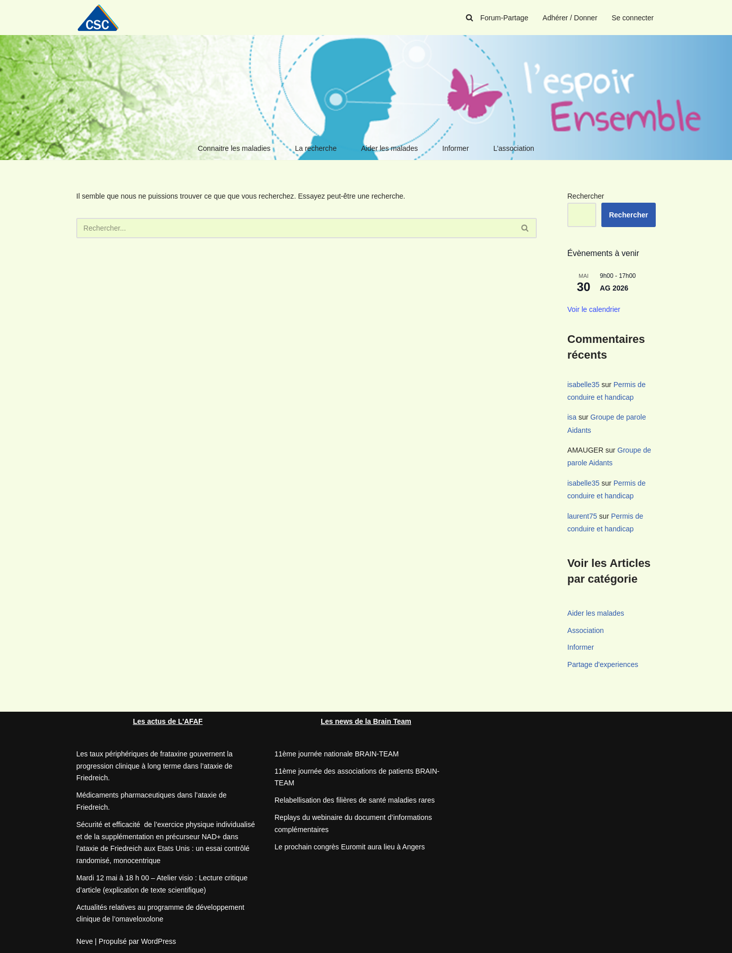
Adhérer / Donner (570, 18)
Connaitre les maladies (234, 148)
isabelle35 (583, 384)
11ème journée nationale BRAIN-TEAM (336, 753)
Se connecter (633, 18)
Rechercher (585, 196)
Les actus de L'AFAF (167, 720)
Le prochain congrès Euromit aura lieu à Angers (349, 846)
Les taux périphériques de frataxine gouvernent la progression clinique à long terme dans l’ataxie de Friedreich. (154, 765)
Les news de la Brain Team (366, 720)
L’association (513, 148)
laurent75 (582, 515)
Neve (84, 940)
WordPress (158, 940)
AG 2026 (614, 288)
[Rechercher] (470, 17)
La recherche (316, 148)
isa (571, 417)
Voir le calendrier (593, 309)
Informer (455, 148)
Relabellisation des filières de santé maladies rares (354, 800)
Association (585, 629)
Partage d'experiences (602, 664)
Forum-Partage (505, 18)
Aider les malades (389, 148)
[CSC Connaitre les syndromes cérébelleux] (101, 17)
